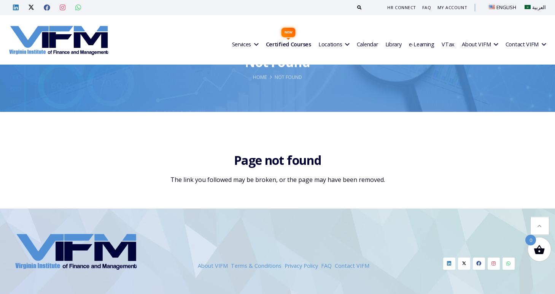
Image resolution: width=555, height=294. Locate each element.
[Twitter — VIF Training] (31, 7)
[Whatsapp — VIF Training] (78, 7)
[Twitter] (464, 264)
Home (260, 113)
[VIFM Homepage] (58, 40)
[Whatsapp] (509, 264)
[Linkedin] (449, 264)
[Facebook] (479, 264)
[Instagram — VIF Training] (62, 7)
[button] (539, 214)
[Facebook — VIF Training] (46, 7)
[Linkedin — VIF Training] (15, 7)
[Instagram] (494, 264)
